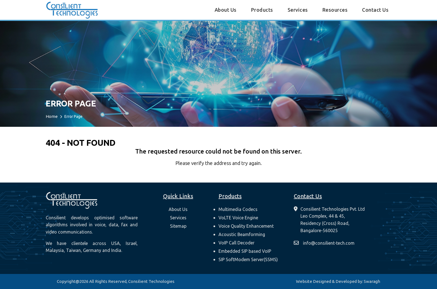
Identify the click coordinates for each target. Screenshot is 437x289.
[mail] (325, 243)
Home (52, 116)
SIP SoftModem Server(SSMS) (248, 259)
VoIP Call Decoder (236, 242)
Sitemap (178, 226)
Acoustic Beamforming (242, 234)
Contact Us (375, 10)
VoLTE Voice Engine (238, 217)
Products (262, 10)
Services (298, 10)
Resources (335, 10)
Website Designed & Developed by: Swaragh (338, 281)
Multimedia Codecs (238, 209)
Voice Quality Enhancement (246, 226)
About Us (226, 10)
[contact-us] (329, 220)
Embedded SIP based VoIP (245, 251)
